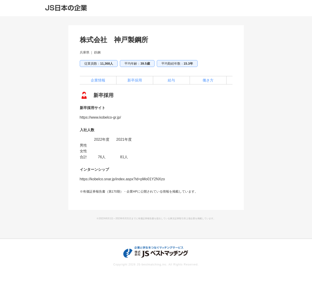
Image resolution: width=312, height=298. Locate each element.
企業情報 (98, 80)
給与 (171, 80)
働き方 (208, 80)
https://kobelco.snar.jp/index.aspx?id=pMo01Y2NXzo (122, 179)
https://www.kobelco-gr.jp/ (100, 117)
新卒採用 (134, 80)
